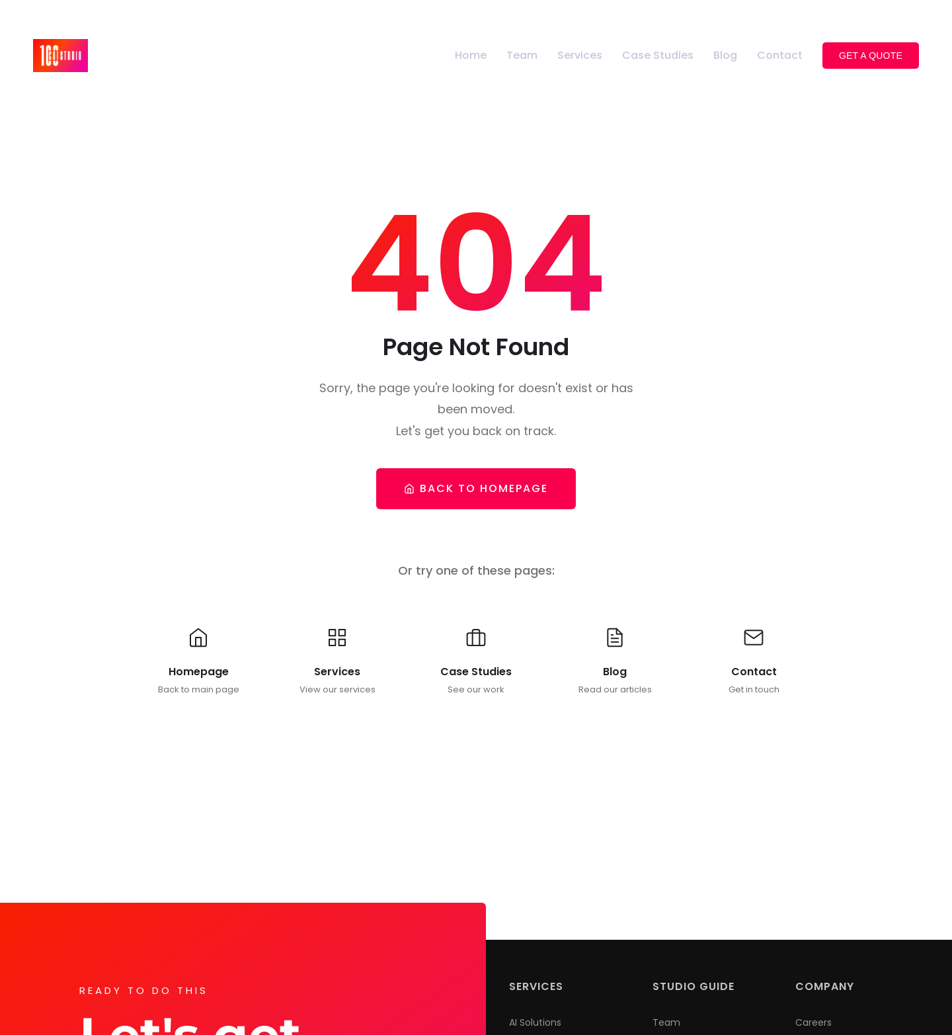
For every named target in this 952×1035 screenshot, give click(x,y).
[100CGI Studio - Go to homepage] (60, 55)
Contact (780, 55)
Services (579, 55)
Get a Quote (870, 55)
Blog (725, 55)
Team (521, 55)
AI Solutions (535, 1022)
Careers (813, 1022)
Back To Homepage (476, 488)
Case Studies (658, 55)
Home (471, 55)
